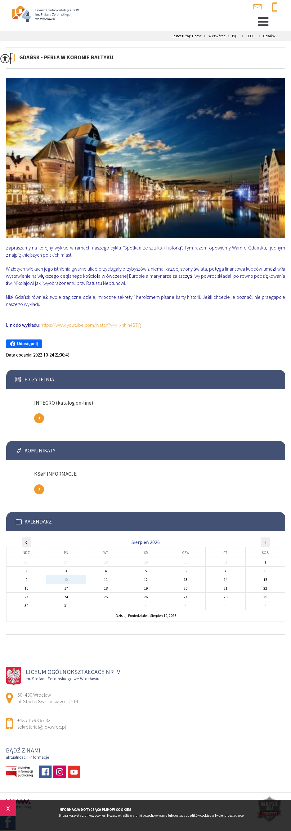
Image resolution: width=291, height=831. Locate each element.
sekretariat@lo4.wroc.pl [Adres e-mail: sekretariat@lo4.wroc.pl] (41, 727)
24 (66, 597)
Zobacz (39, 418)
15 (265, 579)
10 (66, 579)
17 (66, 588)
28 (225, 597)
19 (146, 588)
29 (265, 597)
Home (197, 36)
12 (146, 579)
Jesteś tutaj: (182, 36)
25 (106, 597)
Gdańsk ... (267, 36)
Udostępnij (24, 343)
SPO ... (248, 36)
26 (146, 597)
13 (185, 579)
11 (106, 579)
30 (26, 605)
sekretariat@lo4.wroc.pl (257, 6)
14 (225, 579)
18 (106, 588)
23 (26, 597)
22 (265, 588)
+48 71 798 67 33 (274, 7)
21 (225, 588)
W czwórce (213, 36)
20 (185, 588)
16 (26, 588)
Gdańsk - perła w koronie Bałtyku (66, 57)
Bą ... (232, 36)
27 (185, 597)
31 (66, 605)
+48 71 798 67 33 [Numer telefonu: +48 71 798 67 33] (34, 720)
